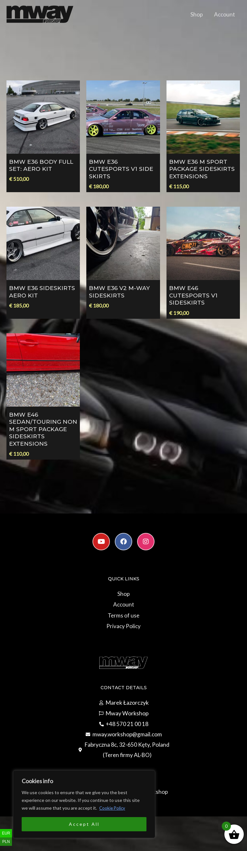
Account (224, 15)
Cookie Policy (112, 808)
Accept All (84, 824)
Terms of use (123, 622)
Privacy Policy (123, 633)
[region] (84, 804)
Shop (195, 15)
